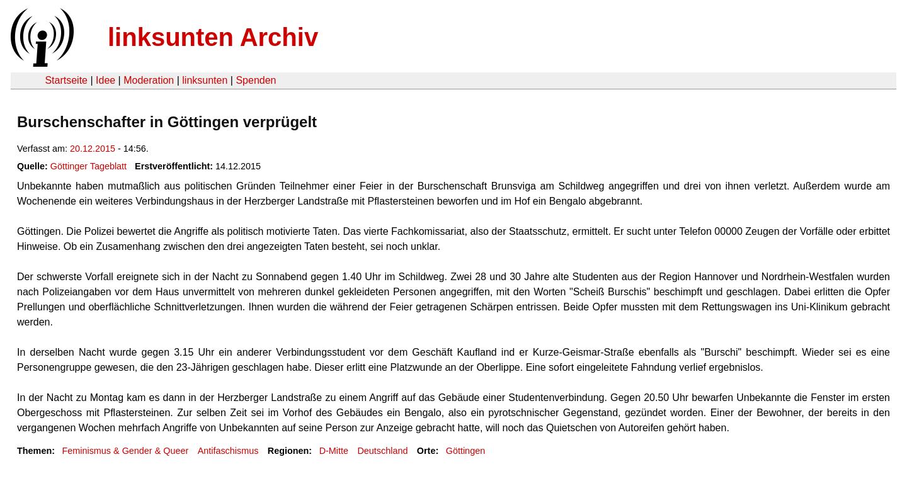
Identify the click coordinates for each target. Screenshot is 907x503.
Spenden (256, 80)
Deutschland (382, 451)
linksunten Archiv (213, 37)
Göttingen (465, 451)
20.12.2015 (92, 149)
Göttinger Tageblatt (88, 166)
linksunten (204, 80)
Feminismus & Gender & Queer (125, 451)
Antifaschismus (228, 451)
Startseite (66, 80)
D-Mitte (333, 451)
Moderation (148, 80)
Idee (105, 80)
